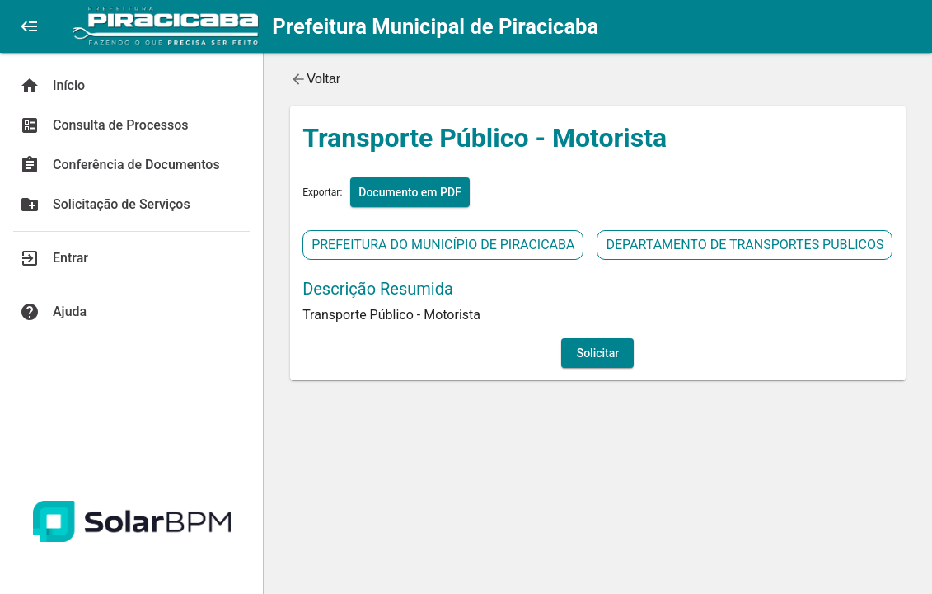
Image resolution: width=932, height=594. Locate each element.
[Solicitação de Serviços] (131, 204)
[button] (29, 26)
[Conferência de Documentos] (131, 165)
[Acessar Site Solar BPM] (131, 521)
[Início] (131, 86)
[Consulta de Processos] (131, 125)
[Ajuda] (131, 312)
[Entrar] (131, 258)
